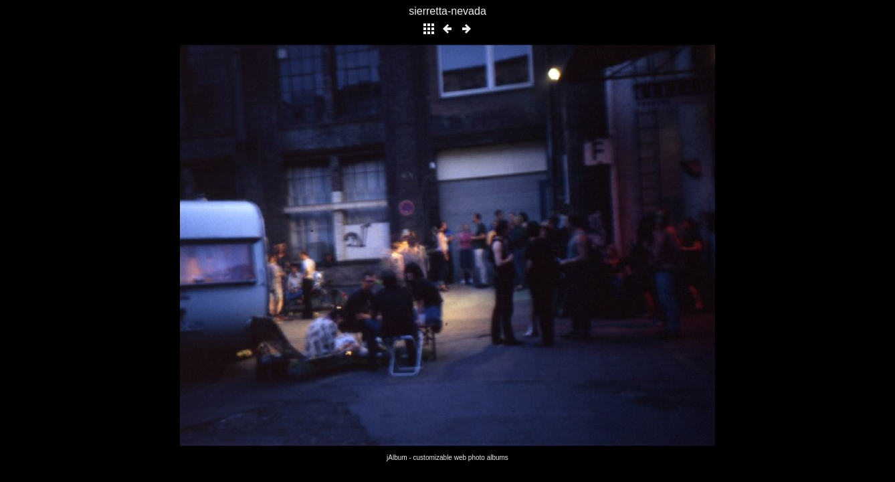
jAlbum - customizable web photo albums (447, 457)
